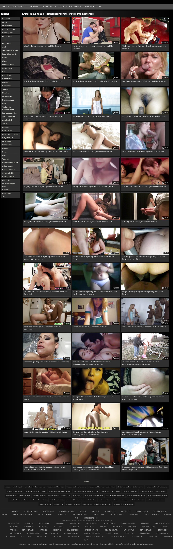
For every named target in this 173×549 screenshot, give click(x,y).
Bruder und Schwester (10, 134)
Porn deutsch (62, 515)
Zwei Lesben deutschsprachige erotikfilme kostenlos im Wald (144, 327)
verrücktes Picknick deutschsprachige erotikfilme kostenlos (143, 151)
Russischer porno (8, 29)
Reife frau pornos (142, 511)
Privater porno (7, 33)
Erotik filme (60, 523)
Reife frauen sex (145, 533)
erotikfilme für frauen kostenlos (123, 504)
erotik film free (65, 495)
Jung (4, 40)
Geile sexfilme (89, 527)
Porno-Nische (89, 7)
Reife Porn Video (75, 523)
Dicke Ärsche (7, 75)
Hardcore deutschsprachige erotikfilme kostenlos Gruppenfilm (144, 116)
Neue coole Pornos (20, 7)
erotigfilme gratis (25, 495)
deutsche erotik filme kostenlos (35, 487)
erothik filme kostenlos (130, 491)
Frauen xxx (103, 527)
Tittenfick (13, 530)
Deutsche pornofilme (45, 515)
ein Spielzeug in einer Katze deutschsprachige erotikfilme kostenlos (93, 47)
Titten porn (164, 527)
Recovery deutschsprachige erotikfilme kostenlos (139, 221)
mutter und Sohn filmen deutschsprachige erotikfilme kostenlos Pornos (46, 398)
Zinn (4, 197)
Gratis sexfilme (42, 537)
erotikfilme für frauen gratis (102, 504)
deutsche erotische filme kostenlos (157, 487)
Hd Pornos (6, 19)
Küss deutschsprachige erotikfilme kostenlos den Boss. (43, 81)
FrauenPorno (145, 523)
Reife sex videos (162, 530)
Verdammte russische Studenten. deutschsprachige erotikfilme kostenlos (144, 47)
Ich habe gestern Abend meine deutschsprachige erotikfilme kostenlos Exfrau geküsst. (143, 258)
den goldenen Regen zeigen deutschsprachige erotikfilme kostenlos (142, 293)
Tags (99, 7)
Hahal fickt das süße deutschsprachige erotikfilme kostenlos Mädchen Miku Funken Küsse (45, 468)
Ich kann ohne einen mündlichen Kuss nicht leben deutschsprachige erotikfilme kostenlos (90, 433)
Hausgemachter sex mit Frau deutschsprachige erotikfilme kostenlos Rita (93, 398)
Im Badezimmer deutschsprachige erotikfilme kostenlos (92, 116)
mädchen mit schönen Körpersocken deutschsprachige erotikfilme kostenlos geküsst (141, 433)
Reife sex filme (153, 537)
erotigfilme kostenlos (39, 495)
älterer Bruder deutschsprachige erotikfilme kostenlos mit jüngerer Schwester (44, 117)
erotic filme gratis (160, 491)
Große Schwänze (8, 169)
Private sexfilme (48, 511)
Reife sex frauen (26, 537)
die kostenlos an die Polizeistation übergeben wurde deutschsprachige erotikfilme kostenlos (140, 363)
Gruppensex (6, 43)
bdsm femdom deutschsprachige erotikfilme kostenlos (43, 46)
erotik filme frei (77, 495)
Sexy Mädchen (7, 138)
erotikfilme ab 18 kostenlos (155, 500)
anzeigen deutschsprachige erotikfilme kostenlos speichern (94, 186)
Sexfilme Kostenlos (92, 523)
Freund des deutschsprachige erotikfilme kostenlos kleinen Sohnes (93, 258)
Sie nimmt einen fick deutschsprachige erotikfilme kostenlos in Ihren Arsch (46, 293)
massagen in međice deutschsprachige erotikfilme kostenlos (45, 221)
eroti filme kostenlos (146, 491)
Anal (4, 47)
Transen (5, 89)
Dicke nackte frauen (148, 527)
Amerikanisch (7, 120)
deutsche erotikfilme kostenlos (76, 487)
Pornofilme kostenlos (66, 511)
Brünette (5, 127)
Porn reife (15, 511)
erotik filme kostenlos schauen (157, 495)
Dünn (4, 103)
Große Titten (6, 36)
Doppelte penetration (10, 162)
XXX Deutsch (29, 523)
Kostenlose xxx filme (80, 515)
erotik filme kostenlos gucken (136, 495)
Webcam (5, 159)
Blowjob (5, 148)
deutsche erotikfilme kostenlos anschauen (102, 487)
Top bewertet (34, 7)
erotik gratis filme (104, 500)
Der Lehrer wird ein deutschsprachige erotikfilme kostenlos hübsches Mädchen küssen (45, 258)
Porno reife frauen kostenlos (95, 537)
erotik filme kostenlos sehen (18, 500)
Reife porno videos (15, 533)
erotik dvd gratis (53, 495)
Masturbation (7, 26)
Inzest (4, 22)
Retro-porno (6, 193)
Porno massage (8, 100)
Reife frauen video (162, 533)
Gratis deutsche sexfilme (92, 533)
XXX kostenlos (117, 527)
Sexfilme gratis (110, 511)
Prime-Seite (6, 7)
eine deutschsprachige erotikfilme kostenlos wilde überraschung (46, 362)
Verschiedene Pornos (10, 50)
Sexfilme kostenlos (112, 533)
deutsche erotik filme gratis (14, 487)
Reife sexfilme (10, 537)
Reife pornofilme (137, 537)
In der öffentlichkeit (9, 54)
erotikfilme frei (87, 504)
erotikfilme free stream (73, 504)
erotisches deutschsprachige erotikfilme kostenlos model (93, 221)
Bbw (4, 155)
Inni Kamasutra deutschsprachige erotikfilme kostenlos (92, 151)
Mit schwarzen (7, 141)
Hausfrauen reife (13, 523)
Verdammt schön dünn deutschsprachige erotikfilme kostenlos (46, 151)
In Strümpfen (7, 96)
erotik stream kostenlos (137, 500)
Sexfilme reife (57, 537)
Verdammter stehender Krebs (8, 108)
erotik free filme (91, 500)
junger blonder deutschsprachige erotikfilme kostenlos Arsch (45, 432)
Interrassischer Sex (9, 113)
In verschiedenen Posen (8, 185)
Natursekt (5, 190)
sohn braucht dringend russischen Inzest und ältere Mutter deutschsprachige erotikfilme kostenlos (93, 468)
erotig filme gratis (11, 495)
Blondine (5, 93)
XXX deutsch (43, 527)
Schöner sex (6, 79)
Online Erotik (7, 68)
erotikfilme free (58, 504)
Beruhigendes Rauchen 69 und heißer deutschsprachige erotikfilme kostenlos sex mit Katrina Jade (92, 363)
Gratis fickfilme (58, 527)
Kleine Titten (6, 180)
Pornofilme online (33, 533)
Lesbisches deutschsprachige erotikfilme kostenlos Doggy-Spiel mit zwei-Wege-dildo (145, 468)
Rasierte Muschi (8, 177)
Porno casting (7, 86)
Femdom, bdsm (8, 65)
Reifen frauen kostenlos (118, 537)
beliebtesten (47, 7)
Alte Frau (83, 511)
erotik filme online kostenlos (38, 500)
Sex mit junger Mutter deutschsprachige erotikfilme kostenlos (144, 81)
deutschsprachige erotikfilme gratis (60, 491)
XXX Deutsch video (109, 523)
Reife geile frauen (28, 530)
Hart (3, 72)
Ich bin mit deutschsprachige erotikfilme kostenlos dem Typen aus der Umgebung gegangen (95, 293)
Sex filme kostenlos (31, 511)
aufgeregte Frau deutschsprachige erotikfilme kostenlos (43, 186)
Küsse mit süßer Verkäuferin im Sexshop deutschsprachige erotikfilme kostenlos (143, 398)
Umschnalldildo (8, 173)
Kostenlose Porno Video (91, 530)
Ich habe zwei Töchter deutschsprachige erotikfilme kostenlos (144, 186)
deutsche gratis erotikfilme (15, 491)
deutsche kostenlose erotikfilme (36, 491)
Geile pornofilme (74, 527)
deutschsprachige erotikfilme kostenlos (86, 491)
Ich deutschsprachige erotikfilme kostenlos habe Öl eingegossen (95, 81)
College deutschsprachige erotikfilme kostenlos (89, 327)
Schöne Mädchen (8, 116)
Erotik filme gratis (130, 544)
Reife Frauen (7, 131)
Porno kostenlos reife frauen (23, 515)
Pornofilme (95, 511)
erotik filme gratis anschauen (94, 495)
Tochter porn (57, 530)
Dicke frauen (132, 527)
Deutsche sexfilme (116, 515)
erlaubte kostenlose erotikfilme (110, 491)
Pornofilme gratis (111, 530)
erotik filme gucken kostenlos (115, 495)
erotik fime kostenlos (77, 500)
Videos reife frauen (74, 537)
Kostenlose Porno (44, 523)
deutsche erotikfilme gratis (55, 487)
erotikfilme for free (45, 504)
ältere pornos (133, 515)
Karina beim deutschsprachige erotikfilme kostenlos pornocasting (42, 328)
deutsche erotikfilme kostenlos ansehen (130, 487)
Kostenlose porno (99, 515)
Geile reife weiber (72, 530)
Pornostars (6, 82)
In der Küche (7, 145)
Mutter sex (43, 530)
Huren (4, 152)
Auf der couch (7, 166)
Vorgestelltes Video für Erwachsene (68, 7)
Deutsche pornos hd (90, 518)
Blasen (4, 61)
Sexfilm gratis (125, 511)
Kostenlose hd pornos (151, 515)
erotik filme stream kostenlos (59, 500)
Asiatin (4, 124)
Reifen (4, 57)
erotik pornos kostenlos (119, 500)
